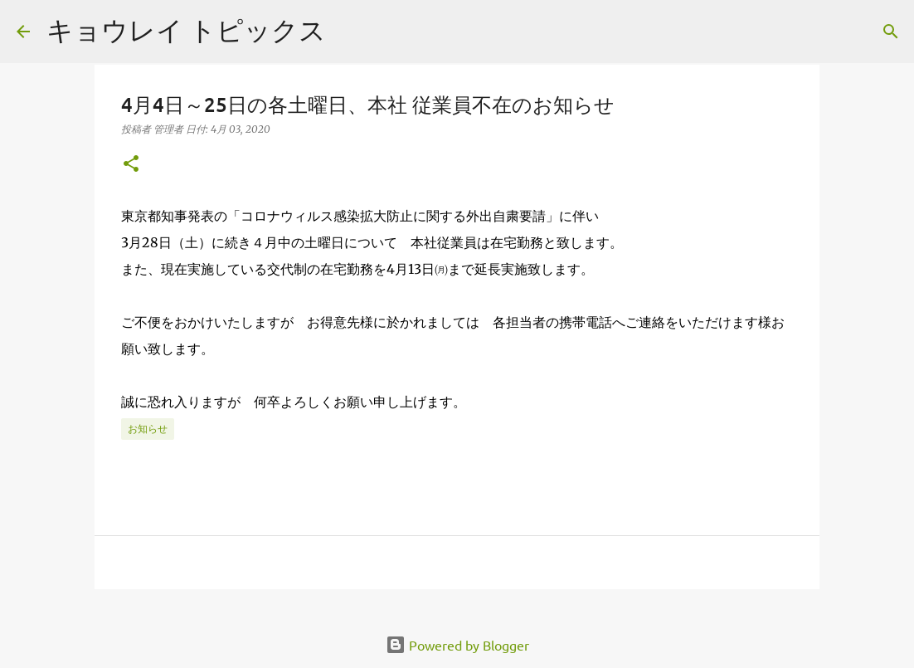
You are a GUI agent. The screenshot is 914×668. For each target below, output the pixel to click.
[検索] (891, 31)
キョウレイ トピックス (186, 29)
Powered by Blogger (457, 644)
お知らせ (148, 429)
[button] (131, 165)
